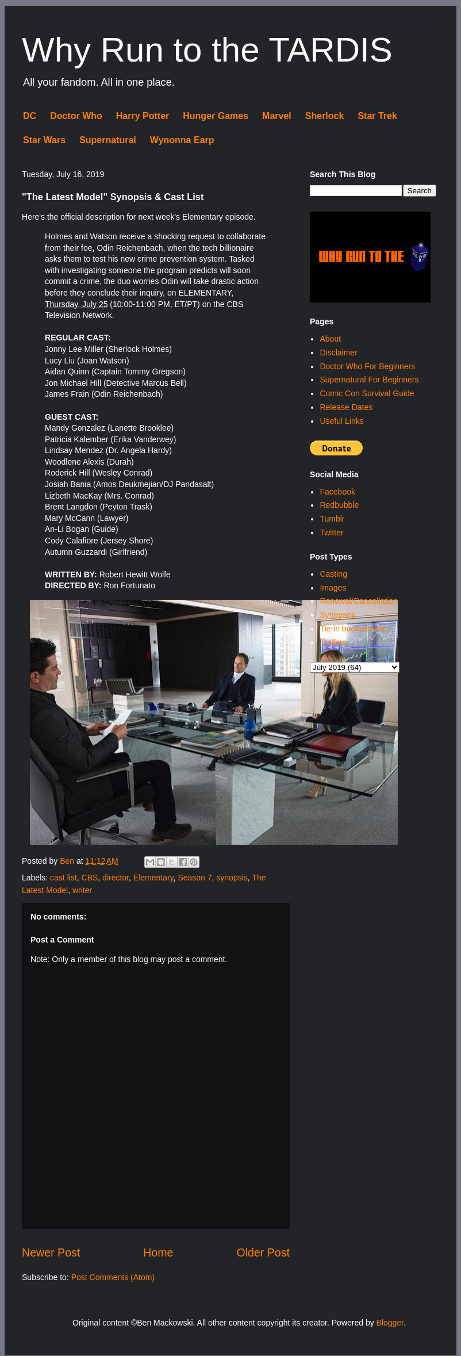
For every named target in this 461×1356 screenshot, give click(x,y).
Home (158, 1252)
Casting (333, 574)
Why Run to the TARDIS (207, 49)
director (115, 877)
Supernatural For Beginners (369, 379)
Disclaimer (338, 352)
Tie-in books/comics (355, 628)
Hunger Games (215, 116)
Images (333, 587)
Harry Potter (142, 116)
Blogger (390, 1322)
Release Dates (346, 407)
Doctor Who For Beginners (367, 366)
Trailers (333, 642)
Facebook (337, 491)
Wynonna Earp (182, 140)
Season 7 (195, 877)
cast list (63, 877)
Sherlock (324, 116)
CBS (90, 877)
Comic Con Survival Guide (367, 393)
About (330, 338)
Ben (68, 860)
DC (29, 116)
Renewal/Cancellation (358, 601)
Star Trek (377, 116)
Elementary (153, 877)
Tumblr (332, 518)
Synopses (337, 614)
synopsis (231, 877)
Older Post (263, 1252)
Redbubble (339, 505)
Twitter (331, 532)
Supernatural (107, 140)
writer (82, 890)
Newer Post (51, 1252)
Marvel (276, 116)
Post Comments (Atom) (113, 1277)
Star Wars (44, 140)
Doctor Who (76, 116)
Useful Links (341, 421)
